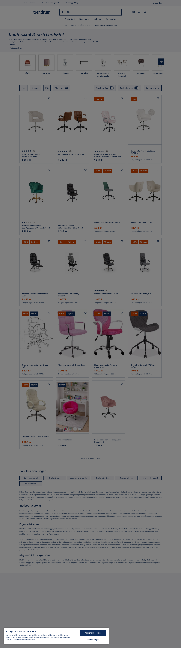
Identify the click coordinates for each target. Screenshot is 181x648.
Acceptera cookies (93, 633)
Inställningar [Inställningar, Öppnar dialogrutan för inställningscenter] (93, 640)
